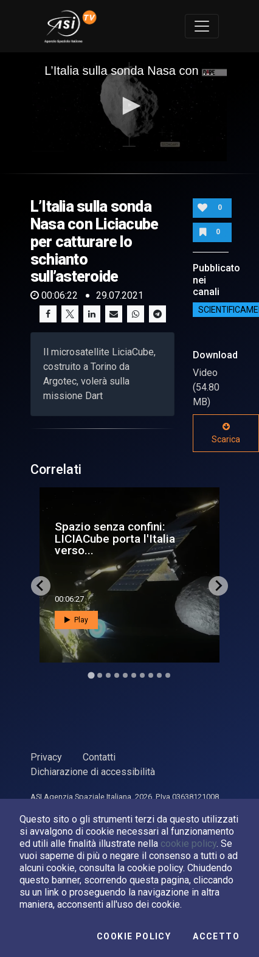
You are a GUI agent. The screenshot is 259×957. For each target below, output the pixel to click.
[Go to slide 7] (142, 675)
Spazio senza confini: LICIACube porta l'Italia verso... (115, 538)
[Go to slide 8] (150, 675)
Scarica (226, 433)
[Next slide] (218, 586)
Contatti (99, 757)
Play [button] (76, 620)
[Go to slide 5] (125, 675)
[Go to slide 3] (108, 675)
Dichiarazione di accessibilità (92, 772)
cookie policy (188, 843)
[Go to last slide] (40, 586)
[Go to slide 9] (159, 675)
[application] (129, 107)
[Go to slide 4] (116, 675)
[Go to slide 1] (91, 675)
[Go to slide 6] (133, 675)
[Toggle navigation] (202, 26)
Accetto (216, 936)
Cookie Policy (134, 936)
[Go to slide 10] (167, 675)
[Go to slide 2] (99, 675)
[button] (129, 105)
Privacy (46, 757)
